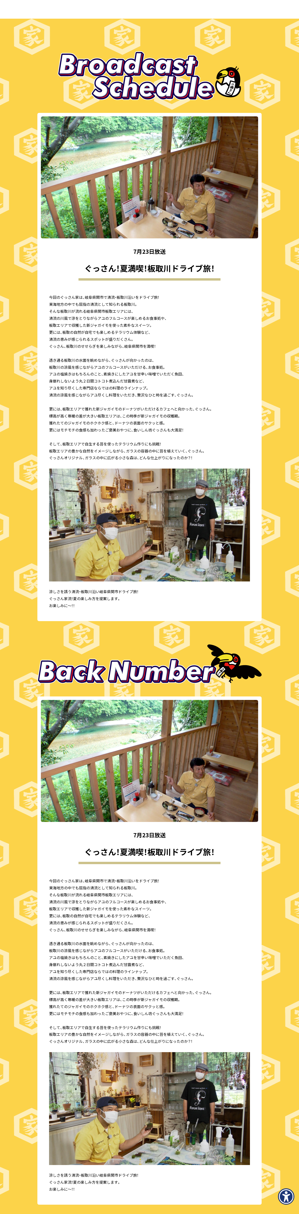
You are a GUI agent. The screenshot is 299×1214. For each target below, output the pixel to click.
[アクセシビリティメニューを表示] (286, 1196)
